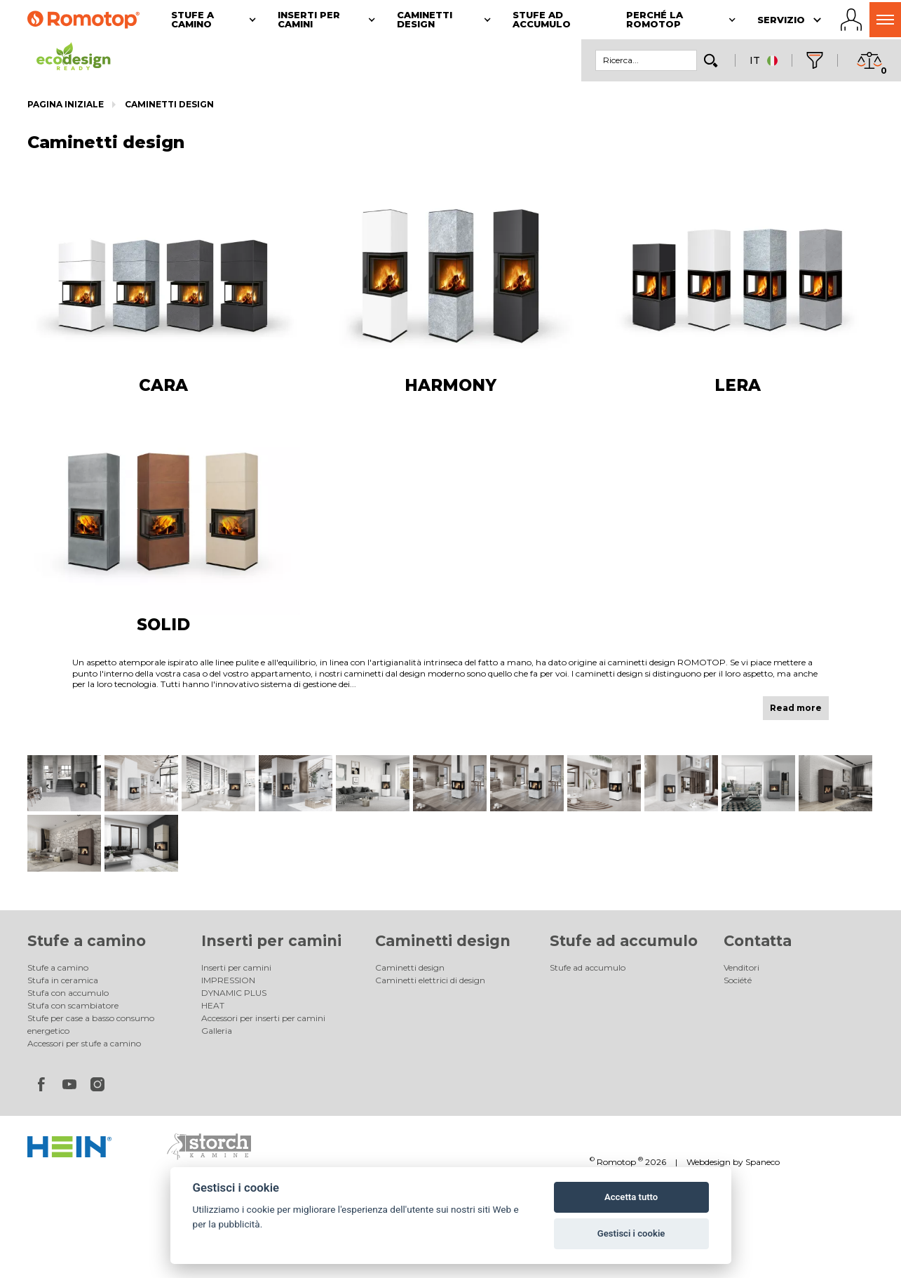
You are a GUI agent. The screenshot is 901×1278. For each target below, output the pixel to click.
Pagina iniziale (65, 104)
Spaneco (762, 1162)
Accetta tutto (631, 1197)
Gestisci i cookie (631, 1233)
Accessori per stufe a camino (84, 1043)
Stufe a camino (86, 941)
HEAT (212, 1005)
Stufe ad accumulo (624, 941)
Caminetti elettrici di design (430, 980)
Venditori (741, 967)
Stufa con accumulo (68, 992)
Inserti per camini (271, 941)
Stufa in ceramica (62, 980)
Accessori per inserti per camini (263, 1018)
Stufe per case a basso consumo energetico (90, 1024)
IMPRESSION (228, 980)
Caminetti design (169, 104)
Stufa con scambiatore (72, 1005)
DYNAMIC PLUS (233, 992)
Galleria (216, 1030)
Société (738, 980)
